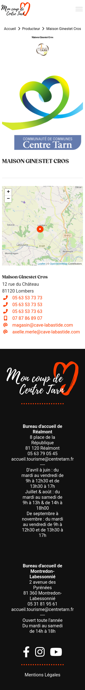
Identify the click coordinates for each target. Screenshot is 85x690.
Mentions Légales (43, 675)
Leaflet (41, 263)
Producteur (31, 29)
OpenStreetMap (59, 263)
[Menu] (79, 9)
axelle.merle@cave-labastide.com (46, 332)
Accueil (10, 29)
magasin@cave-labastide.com (42, 325)
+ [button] (8, 192)
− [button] (8, 199)
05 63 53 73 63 (27, 311)
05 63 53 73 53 (27, 304)
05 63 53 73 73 (27, 297)
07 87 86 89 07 (27, 318)
